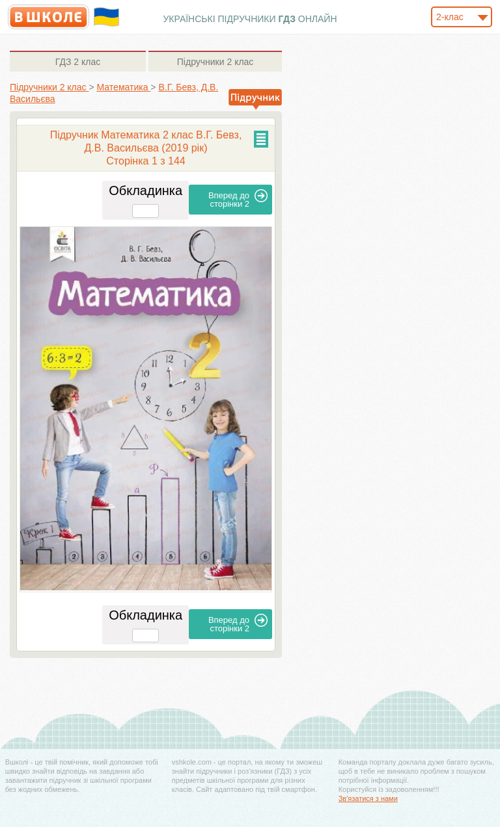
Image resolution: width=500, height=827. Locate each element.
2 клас (77, 62)
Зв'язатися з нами (368, 798)
